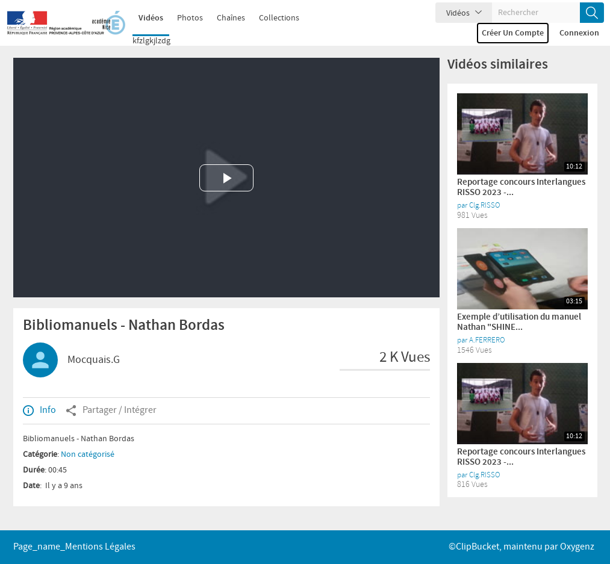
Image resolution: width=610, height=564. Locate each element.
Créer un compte (513, 33)
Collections (279, 18)
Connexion (579, 33)
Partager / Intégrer (111, 410)
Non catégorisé (87, 454)
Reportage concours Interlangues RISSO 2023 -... (521, 187)
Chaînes (231, 18)
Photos (190, 18)
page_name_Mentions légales (74, 547)
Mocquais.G (93, 360)
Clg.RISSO (484, 205)
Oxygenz (577, 547)
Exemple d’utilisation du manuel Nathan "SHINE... (519, 322)
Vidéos (150, 18)
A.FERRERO (487, 340)
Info (39, 410)
